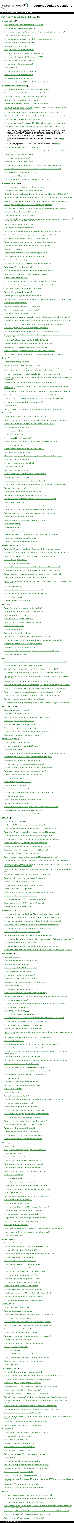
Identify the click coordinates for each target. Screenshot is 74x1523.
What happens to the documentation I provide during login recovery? (27, 731)
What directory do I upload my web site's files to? (21, 1443)
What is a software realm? (13, 1243)
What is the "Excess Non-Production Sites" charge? (22, 1056)
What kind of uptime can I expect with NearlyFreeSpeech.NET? (26, 520)
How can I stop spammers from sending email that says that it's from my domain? (32, 374)
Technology (7, 1304)
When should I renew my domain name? (18, 292)
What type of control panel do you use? (17, 1329)
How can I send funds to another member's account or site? (24, 1110)
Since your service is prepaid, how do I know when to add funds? (26, 1114)
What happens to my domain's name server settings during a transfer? (28, 205)
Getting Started (8, 545)
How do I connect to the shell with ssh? (17, 1450)
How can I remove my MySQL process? (18, 889)
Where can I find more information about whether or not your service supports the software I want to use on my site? (38, 582)
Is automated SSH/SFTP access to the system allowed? (23, 1487)
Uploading (6, 1429)
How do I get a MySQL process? (15, 821)
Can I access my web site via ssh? (16, 1440)
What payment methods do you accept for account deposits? (25, 1150)
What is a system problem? (13, 750)
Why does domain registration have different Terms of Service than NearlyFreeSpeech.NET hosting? (38, 299)
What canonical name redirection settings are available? (23, 25)
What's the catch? (10, 1146)
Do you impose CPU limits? (13, 1193)
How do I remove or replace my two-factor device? (21, 1064)
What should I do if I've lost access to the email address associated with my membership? (35, 662)
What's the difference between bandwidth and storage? (23, 491)
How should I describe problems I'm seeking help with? (23, 1372)
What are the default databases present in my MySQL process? (26, 850)
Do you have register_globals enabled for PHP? (20, 1275)
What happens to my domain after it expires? (19, 228)
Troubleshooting (9, 1368)
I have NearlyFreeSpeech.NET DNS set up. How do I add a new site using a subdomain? (34, 116)
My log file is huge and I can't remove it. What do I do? (23, 622)
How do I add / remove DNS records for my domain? (22, 147)
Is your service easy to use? (14, 434)
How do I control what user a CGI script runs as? (21, 1286)
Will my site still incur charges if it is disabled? (20, 1128)
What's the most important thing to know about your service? (25, 416)
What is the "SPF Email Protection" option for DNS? (22, 119)
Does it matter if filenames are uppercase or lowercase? (23, 590)
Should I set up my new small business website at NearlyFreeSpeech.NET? (30, 509)
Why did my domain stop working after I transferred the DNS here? (27, 179)
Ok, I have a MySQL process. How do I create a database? (24, 825)
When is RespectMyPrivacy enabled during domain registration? (26, 328)
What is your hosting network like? (16, 1347)
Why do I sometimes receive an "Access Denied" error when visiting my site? (30, 1406)
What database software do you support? (18, 1311)
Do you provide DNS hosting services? (17, 438)
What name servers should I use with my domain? (21, 100)
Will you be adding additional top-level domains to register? (24, 256)
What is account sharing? (13, 1092)
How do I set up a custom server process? (18, 75)
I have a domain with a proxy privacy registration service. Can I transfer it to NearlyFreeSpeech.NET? (39, 197)
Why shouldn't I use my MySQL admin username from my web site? (27, 874)
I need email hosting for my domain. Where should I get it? (24, 365)
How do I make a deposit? (13, 586)
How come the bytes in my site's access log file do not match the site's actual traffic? (33, 640)
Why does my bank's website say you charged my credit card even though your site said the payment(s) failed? (35, 1052)
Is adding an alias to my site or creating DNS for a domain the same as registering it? (33, 570)
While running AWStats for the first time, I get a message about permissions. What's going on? (36, 1511)
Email (4, 358)
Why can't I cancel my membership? (16, 1096)
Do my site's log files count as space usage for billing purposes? (26, 611)
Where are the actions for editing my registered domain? (23, 260)
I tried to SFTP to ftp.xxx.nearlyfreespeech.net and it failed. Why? (26, 1465)
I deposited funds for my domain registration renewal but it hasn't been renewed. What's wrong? (37, 317)
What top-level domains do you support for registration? (23, 288)
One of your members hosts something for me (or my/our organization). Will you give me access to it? (39, 939)
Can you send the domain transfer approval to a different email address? (29, 270)
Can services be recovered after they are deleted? (21, 814)
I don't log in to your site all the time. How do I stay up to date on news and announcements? (35, 1060)
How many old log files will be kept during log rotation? (23, 644)
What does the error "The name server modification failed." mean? (27, 245)
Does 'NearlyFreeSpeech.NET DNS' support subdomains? (24, 1343)
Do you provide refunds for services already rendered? (23, 1117)
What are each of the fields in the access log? (20, 647)
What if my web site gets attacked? (16, 502)
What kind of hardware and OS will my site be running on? (24, 1361)
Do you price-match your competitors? (17, 459)
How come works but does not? (26, 89)
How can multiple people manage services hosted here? (23, 1048)
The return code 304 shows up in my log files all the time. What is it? (27, 636)
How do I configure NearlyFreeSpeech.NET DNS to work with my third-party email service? (35, 123)
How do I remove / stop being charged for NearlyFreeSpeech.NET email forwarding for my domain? (38, 391)
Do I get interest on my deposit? (15, 1178)
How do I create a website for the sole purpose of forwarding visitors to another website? (34, 32)
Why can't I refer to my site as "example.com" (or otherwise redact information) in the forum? (35, 1397)
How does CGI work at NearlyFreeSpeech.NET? (20, 1250)
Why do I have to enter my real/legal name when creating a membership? (29, 424)
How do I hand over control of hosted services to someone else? (26, 1067)
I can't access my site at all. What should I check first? (22, 1390)
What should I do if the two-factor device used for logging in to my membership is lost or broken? (37, 685)
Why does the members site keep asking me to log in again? (25, 699)
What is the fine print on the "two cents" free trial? (21, 961)
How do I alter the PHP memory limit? (17, 1268)
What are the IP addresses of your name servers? (21, 1082)
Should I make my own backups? (15, 560)
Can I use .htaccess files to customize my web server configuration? (27, 1322)
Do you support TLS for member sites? (17, 1318)
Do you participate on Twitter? (14, 778)
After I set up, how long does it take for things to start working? (25, 577)
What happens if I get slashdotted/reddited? (19, 477)
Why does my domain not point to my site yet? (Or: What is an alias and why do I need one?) (36, 552)
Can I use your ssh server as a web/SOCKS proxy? (22, 1221)
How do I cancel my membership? (16, 1000)
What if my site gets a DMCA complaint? (18, 1200)
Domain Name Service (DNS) (14, 86)
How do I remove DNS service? (15, 176)
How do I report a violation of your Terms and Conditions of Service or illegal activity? (33, 917)
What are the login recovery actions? (16, 713)
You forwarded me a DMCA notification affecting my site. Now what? (27, 1037)
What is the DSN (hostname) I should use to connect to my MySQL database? (31, 828)
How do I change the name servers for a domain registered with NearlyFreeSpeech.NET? (34, 151)
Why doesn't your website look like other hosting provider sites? (26, 495)
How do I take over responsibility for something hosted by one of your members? (31, 946)
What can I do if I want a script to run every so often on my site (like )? (29, 1253)
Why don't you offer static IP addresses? (18, 1339)
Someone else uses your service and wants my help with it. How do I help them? (31, 534)
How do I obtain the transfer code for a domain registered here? (26, 253)
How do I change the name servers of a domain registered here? (26, 187)
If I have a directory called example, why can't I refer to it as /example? (28, 1379)
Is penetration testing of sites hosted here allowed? (21, 1107)
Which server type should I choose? (16, 78)
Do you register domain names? (15, 445)
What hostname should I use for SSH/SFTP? (19, 1447)
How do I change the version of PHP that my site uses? (23, 1282)
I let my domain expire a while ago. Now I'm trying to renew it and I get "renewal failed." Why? (36, 194)
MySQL (5, 818)
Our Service (7, 953)
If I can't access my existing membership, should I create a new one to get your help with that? (36, 703)
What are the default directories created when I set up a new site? (26, 982)
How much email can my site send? (16, 362)
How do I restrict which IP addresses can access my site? (24, 53)
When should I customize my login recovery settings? (22, 735)
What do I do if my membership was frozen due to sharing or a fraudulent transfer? (32, 692)
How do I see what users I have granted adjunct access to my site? (27, 1071)
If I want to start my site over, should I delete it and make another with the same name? (34, 1018)
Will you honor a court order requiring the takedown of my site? (25, 1218)
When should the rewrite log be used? (17, 35)
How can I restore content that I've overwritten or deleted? (24, 764)
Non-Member (7, 910)
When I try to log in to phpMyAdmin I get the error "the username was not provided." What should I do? (37, 870)
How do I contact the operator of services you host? (22, 932)
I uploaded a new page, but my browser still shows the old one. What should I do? (32, 567)
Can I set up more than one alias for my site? (19, 60)
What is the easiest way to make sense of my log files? (23, 608)
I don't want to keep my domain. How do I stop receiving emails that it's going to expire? (34, 324)
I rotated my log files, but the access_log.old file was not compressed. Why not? (31, 651)
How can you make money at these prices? (19, 463)
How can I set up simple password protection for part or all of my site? (28, 1495)
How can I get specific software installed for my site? (22, 746)
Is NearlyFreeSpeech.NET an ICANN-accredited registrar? (24, 212)
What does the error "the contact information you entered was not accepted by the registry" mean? (37, 320)
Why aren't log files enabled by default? (17, 633)
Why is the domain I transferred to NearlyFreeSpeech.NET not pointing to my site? (32, 231)
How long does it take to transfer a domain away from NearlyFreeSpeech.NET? (31, 281)
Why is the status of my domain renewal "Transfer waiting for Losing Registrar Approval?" (34, 354)
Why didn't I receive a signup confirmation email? (21, 541)
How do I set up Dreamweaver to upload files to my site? (23, 1502)
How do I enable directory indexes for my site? (20, 28)
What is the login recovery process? (16, 710)
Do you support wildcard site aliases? (17, 158)
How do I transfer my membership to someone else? (22, 1132)
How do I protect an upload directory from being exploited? (24, 1300)
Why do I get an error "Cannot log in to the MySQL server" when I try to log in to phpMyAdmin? (36, 860)
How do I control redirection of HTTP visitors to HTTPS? (23, 57)
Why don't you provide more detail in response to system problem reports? (29, 792)
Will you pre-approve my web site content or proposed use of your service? (30, 513)
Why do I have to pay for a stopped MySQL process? (22, 853)
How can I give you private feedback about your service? (23, 774)
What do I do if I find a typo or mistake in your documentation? (25, 1121)
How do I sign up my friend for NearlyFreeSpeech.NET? (23, 1028)
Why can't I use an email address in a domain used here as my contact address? (31, 395)
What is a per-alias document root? (16, 46)
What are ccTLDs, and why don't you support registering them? (26, 347)
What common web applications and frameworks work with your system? (29, 1314)
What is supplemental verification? (16, 1225)
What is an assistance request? (15, 785)
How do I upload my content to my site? (17, 1436)
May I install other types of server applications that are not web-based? (28, 1325)
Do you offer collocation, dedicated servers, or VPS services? (25, 474)
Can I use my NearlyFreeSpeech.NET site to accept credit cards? (26, 1207)
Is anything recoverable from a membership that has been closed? (27, 1232)
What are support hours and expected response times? (23, 810)
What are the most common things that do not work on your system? (27, 1336)
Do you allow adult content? (13, 1175)
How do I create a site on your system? (17, 563)
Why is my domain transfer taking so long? (18, 224)
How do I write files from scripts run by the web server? (23, 1296)
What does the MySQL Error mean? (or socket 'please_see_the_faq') (38, 865)
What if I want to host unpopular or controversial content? (23, 1157)
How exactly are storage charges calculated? (19, 975)
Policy (5, 1142)
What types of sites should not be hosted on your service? (24, 1210)
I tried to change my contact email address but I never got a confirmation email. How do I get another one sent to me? (38, 1032)
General (5, 413)
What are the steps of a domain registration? (19, 313)
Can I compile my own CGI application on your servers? (23, 1289)
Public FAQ (14, 12)
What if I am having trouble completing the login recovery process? (27, 728)
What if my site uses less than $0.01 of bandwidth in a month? (25, 1171)
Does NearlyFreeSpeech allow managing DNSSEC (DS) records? (26, 340)
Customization (8, 21)
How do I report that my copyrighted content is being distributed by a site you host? (32, 921)
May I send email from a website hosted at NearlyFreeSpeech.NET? (27, 1196)
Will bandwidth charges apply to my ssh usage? (20, 978)
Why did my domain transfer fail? (15, 303)
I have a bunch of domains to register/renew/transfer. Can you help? (27, 274)
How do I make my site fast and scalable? (18, 64)
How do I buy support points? (14, 796)
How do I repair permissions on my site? (18, 600)
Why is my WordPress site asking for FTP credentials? (23, 1425)
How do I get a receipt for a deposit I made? (19, 1103)
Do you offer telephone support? (15, 531)
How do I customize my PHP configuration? (19, 1257)
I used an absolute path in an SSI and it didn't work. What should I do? (28, 1293)
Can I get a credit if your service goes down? (19, 1182)
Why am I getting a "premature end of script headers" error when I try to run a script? (33, 1409)
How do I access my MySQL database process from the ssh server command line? (32, 839)
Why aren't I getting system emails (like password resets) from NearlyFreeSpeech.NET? (34, 672)
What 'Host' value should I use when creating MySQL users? (25, 878)
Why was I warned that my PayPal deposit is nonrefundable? (25, 1021)
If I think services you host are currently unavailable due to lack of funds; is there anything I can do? (38, 950)
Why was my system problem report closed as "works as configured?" (28, 757)
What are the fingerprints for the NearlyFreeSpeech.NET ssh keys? (27, 1468)
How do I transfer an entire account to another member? (23, 1135)
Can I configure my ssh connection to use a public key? (23, 1461)
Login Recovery (9, 706)
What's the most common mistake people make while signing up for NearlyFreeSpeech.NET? (36, 420)
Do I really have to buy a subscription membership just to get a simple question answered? (35, 753)
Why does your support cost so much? (17, 803)
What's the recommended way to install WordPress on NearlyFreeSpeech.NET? (31, 556)
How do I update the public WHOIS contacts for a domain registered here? (29, 343)
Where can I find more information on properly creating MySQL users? (28, 846)
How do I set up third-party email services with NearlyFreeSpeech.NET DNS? (30, 382)
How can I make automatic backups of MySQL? (20, 881)
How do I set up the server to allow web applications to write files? (26, 1246)
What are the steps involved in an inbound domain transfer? (24, 190)
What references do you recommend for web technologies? (24, 1271)
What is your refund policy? (13, 1153)
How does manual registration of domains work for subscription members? (29, 351)
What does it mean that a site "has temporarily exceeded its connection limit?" (30, 1386)
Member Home (24, 12)
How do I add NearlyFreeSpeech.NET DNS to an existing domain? (27, 103)
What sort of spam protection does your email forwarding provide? (26, 1357)
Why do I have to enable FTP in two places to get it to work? (24, 1454)
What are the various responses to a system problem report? (25, 771)
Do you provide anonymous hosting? (16, 1203)
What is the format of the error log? (16, 654)
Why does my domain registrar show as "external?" (21, 310)
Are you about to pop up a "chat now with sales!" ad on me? (24, 481)
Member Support (9, 739)
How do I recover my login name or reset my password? (23, 665)
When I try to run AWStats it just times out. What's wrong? (24, 1518)
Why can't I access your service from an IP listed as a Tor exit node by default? (31, 669)
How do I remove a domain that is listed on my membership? (25, 593)
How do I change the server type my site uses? (20, 71)
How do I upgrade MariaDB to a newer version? (20, 896)
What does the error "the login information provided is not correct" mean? (29, 681)
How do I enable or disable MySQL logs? (18, 906)
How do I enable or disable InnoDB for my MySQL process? (24, 885)
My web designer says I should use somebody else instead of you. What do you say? (33, 456)
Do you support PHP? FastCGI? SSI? (17, 1307)
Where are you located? (12, 527)
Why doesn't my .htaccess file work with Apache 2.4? (22, 1413)
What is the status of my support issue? (17, 742)
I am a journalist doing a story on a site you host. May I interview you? (28, 935)
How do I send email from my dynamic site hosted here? (23, 402)
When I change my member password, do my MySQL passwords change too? (31, 857)
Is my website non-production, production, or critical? (22, 1085)
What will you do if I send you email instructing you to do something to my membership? (34, 1228)
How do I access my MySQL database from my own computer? (26, 843)
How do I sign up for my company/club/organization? (22, 1214)
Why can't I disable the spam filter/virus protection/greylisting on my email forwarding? (33, 409)
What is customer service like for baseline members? (22, 1167)
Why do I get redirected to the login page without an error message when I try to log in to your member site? (36, 677)
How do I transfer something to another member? (21, 989)
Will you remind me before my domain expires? (20, 215)
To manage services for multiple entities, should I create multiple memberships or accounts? (35, 1003)
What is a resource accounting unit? (16, 964)
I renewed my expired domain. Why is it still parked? (22, 306)
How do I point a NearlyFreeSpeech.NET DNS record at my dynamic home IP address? (34, 165)
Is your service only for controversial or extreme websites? (24, 506)
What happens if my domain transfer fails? (18, 267)
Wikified (5, 1491)
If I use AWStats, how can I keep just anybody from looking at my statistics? (30, 1499)
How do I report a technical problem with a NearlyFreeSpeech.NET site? (29, 928)
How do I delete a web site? (13, 597)
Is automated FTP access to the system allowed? (21, 1484)
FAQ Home (5, 12)
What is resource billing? (12, 986)
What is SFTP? (9, 1457)
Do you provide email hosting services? (17, 431)
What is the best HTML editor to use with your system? (23, 1264)
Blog (31, 12)
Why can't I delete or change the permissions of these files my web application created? (34, 1375)
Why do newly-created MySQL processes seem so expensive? (25, 899)
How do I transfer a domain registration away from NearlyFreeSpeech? (28, 285)
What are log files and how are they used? (18, 619)
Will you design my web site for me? (16, 470)
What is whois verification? (13, 249)
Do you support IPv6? (11, 1364)
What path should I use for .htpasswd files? (19, 50)
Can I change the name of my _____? (17, 1011)
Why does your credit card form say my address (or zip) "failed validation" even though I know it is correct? (37, 1401)
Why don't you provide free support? (16, 789)
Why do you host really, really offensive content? (20, 942)
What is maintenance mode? (14, 1041)
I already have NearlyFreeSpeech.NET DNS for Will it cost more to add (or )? (35, 108)
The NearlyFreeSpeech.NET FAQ (19, 17)
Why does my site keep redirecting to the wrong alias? (22, 1383)
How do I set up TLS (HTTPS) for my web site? (20, 968)
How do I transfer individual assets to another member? (23, 1139)
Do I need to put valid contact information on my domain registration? (27, 263)
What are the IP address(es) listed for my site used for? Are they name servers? (31, 126)
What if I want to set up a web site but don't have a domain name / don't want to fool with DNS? (36, 484)
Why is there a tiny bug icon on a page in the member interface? (26, 1421)
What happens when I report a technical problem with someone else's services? (31, 925)
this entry (57, 144)
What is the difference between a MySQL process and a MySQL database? (30, 832)
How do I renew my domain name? (16, 278)
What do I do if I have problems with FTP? (18, 1472)
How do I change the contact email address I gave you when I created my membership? (34, 1099)
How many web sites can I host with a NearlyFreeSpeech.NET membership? (30, 441)
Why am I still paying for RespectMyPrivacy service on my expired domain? (30, 235)
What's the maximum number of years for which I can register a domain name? (31, 242)
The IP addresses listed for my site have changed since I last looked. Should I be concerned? (36, 996)
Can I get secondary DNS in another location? (20, 172)
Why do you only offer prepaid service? (17, 452)
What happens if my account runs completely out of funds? (24, 1160)
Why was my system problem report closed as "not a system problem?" (28, 767)
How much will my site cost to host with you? (19, 516)
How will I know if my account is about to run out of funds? (24, 449)
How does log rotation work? (14, 626)
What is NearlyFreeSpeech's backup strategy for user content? (25, 1124)
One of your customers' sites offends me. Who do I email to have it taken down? (31, 914)
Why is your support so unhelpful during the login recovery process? (27, 717)
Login (4, 658)
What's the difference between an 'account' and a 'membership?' (26, 1185)
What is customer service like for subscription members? (23, 1164)
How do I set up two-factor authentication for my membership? (25, 993)
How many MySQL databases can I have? (18, 1354)
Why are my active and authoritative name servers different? (25, 93)
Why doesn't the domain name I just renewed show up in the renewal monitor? (31, 331)
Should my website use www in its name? (18, 154)
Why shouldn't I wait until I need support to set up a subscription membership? (31, 807)
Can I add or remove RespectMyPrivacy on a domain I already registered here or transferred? (36, 208)
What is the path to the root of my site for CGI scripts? (22, 1279)
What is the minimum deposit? (14, 466)
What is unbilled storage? (13, 1089)
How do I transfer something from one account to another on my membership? (31, 1044)
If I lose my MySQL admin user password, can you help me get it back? (28, 836)
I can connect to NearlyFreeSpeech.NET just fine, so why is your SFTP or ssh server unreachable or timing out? (38, 1479)
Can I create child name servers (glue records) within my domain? (26, 238)
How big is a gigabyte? (12, 1350)
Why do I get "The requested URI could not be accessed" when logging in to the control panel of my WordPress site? (38, 1417)
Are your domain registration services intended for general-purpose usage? (30, 499)
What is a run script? (11, 67)
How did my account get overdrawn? (16, 1007)
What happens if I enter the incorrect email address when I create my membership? (32, 695)
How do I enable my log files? (14, 629)
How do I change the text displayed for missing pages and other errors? (28, 39)
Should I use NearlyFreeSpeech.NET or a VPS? (20, 538)
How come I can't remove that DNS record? (19, 161)
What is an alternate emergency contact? (18, 971)
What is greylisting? (11, 405)
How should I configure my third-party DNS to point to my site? (25, 96)
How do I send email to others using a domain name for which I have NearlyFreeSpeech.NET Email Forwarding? (38, 378)
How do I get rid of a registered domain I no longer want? (23, 296)
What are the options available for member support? (22, 760)
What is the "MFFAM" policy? (14, 1235)
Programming (8, 1239)
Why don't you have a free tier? (15, 488)
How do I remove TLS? (12, 1078)
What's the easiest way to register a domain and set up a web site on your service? (32, 574)
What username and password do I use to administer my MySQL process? (29, 892)
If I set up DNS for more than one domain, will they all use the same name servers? (32, 169)
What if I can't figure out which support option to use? (22, 799)
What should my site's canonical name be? (19, 43)
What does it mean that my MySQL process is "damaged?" (24, 903)
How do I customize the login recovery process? (20, 724)
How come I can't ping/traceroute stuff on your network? (23, 1025)
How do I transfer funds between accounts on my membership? (26, 1074)
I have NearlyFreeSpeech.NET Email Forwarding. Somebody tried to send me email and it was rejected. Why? (36, 387)
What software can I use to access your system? (20, 1332)
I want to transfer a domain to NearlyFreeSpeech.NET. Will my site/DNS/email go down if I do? (36, 201)
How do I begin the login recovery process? (19, 721)
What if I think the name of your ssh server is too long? (23, 1475)
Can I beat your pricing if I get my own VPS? (19, 427)
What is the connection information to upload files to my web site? (26, 1432)
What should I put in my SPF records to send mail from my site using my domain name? (34, 398)
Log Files (6, 604)
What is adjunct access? (12, 957)
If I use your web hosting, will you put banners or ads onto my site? (27, 1189)
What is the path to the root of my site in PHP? (20, 1261)
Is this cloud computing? (12, 524)
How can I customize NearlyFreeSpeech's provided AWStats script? (27, 1514)
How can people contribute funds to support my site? (22, 1014)
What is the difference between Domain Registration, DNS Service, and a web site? (32, 549)
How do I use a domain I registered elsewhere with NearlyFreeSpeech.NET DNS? (32, 112)
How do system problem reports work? (17, 782)
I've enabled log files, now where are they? (19, 615)
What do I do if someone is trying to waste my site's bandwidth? (26, 1393)
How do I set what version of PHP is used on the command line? (26, 82)
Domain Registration (11, 183)
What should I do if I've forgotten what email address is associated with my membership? (34, 688)
